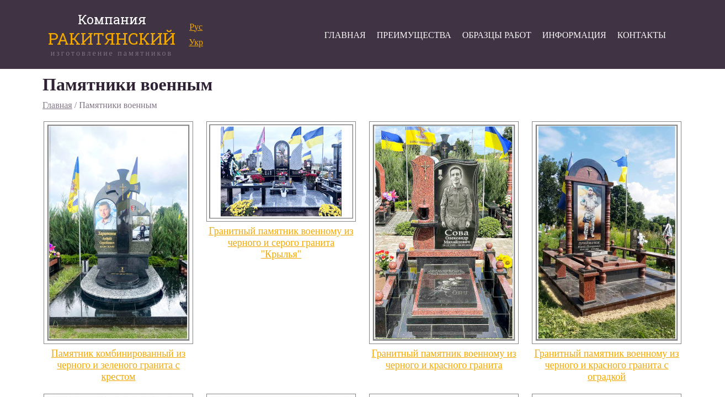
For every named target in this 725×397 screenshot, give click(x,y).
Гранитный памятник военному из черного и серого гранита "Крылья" (281, 243)
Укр (196, 42)
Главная (57, 105)
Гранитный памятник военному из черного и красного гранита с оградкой (606, 365)
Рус (195, 26)
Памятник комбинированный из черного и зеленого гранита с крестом (118, 365)
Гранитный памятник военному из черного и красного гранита (443, 359)
